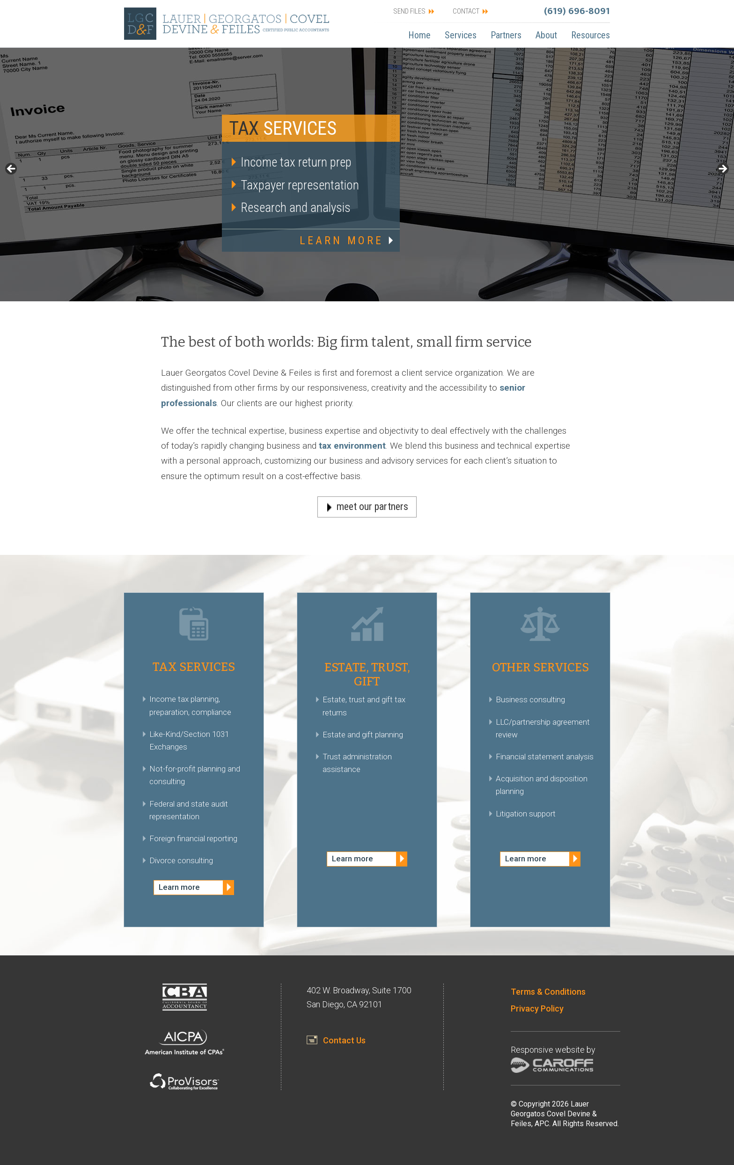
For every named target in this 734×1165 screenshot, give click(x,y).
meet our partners (372, 506)
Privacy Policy (537, 1008)
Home (419, 35)
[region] (367, 174)
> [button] (722, 169)
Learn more (179, 887)
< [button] (12, 169)
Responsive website (548, 1050)
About (546, 35)
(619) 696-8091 (577, 11)
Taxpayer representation (300, 185)
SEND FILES (409, 11)
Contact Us (344, 1040)
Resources (590, 35)
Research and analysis (296, 207)
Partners (506, 35)
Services (461, 35)
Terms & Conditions (548, 992)
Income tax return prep (296, 162)
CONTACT (466, 11)
